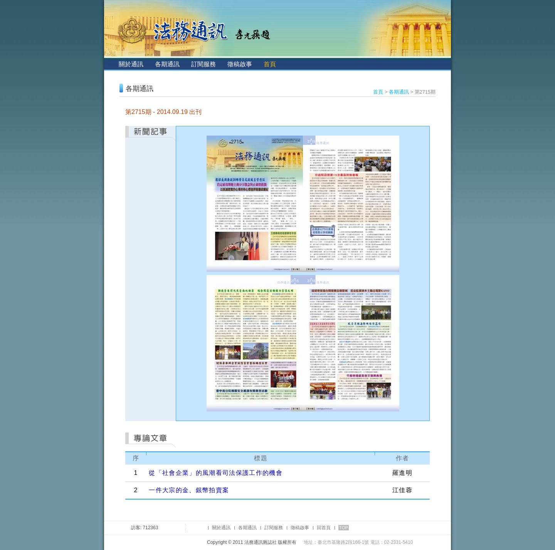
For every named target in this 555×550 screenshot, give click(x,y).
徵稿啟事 (239, 64)
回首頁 (324, 527)
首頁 (270, 64)
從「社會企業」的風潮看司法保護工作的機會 (216, 473)
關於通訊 (131, 64)
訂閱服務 (203, 64)
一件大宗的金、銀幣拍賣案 (189, 490)
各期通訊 (167, 64)
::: (110, 64)
